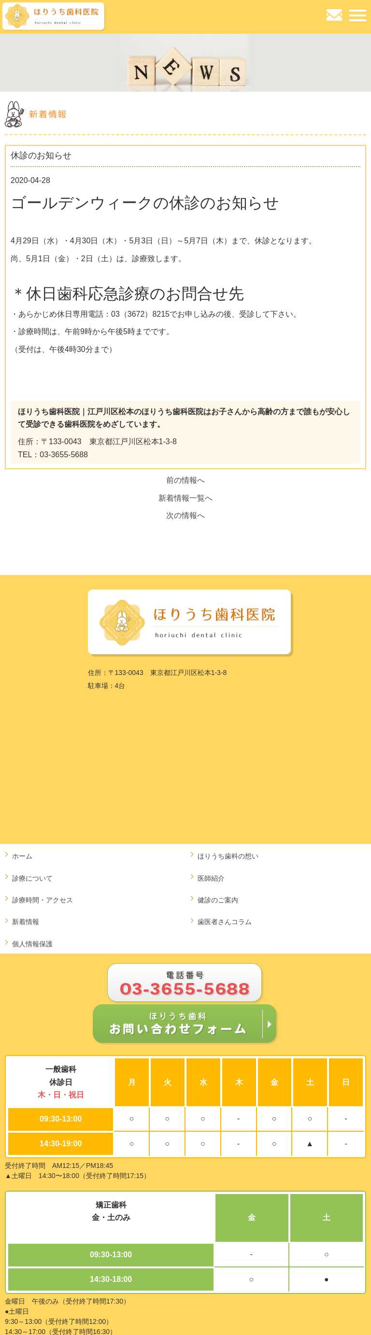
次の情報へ (185, 515)
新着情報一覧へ (185, 498)
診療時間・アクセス (42, 900)
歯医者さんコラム (225, 922)
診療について (32, 878)
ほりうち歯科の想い (228, 856)
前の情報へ (185, 480)
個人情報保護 (32, 944)
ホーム (22, 856)
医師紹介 (211, 878)
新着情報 (25, 922)
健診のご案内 (218, 900)
